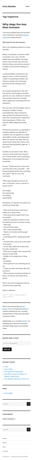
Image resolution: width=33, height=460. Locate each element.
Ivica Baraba (9, 6)
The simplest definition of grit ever (16, 379)
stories (11, 295)
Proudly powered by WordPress (19, 456)
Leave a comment (8, 296)
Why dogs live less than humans (14, 26)
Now (4, 447)
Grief (6, 367)
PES (25, 309)
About (5, 443)
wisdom (23, 295)
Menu (27, 6)
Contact (5, 451)
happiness (18, 295)
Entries (8, 393)
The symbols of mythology (13, 371)
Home (5, 438)
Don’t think (8, 369)
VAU (25, 321)
